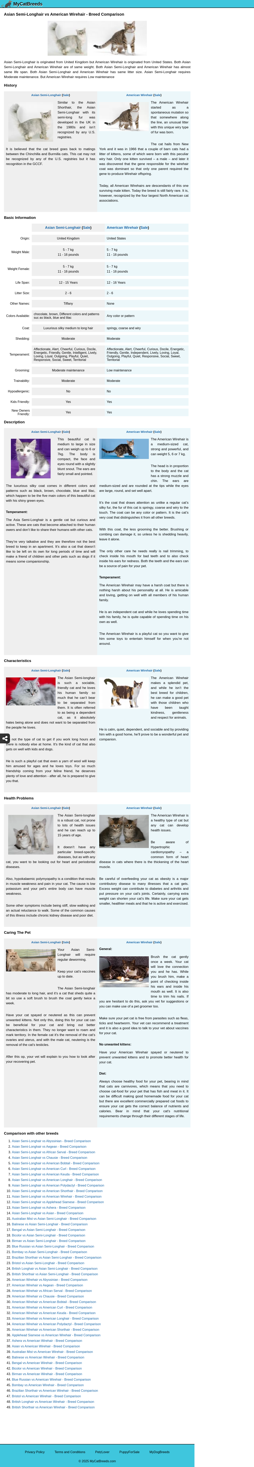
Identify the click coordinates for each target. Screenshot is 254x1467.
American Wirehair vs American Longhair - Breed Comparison (55, 1318)
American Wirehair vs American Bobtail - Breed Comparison (54, 1302)
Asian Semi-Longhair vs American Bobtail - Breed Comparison (55, 1163)
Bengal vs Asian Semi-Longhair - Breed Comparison (48, 1229)
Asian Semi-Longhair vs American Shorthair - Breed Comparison (57, 1191)
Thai (200, 173)
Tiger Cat (203, 165)
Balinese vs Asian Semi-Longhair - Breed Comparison (50, 1224)
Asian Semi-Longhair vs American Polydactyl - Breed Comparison (58, 1185)
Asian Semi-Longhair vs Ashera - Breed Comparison (49, 1207)
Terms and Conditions (70, 1452)
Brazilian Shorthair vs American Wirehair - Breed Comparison (55, 1390)
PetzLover (102, 1452)
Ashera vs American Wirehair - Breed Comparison (47, 1340)
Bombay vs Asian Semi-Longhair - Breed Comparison (49, 1252)
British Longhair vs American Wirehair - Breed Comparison (53, 1401)
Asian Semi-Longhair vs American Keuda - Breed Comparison (55, 1174)
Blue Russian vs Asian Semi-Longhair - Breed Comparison (53, 1246)
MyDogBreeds (159, 1452)
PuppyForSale (129, 1452)
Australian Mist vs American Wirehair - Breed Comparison (52, 1351)
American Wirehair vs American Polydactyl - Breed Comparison (56, 1324)
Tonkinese (204, 157)
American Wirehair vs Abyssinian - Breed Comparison (50, 1279)
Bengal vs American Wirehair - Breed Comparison (47, 1363)
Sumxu (202, 190)
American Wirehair (139, 95)
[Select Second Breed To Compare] (224, 30)
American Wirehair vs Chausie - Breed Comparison (48, 1296)
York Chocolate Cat (210, 57)
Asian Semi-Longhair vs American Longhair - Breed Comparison (57, 1180)
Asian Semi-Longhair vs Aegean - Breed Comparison (49, 1146)
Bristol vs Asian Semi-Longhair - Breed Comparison (48, 1263)
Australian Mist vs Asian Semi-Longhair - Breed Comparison (54, 1218)
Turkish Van (205, 107)
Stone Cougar (207, 198)
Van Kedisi (204, 65)
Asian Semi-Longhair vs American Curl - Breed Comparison (54, 1168)
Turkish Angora (207, 115)
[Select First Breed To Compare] (224, 21)
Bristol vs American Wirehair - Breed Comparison (46, 1396)
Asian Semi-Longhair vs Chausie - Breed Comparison (49, 1157)
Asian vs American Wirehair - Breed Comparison (46, 1346)
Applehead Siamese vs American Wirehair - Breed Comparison (56, 1335)
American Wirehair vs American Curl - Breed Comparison (52, 1307)
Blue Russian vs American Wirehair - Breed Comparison (51, 1379)
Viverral (202, 73)
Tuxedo (202, 98)
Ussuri (201, 82)
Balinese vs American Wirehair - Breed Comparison (48, 1357)
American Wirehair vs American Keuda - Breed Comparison (54, 1313)
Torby (201, 148)
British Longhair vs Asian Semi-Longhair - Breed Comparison (54, 1268)
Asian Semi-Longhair (46, 95)
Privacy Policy (35, 1452)
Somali (202, 215)
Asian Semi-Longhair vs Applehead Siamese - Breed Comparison (58, 1202)
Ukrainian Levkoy (209, 90)
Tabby (201, 182)
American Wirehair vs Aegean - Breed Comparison (47, 1285)
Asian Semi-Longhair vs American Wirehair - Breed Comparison (57, 1196)
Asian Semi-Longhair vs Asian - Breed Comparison (47, 1213)
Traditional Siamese (211, 123)
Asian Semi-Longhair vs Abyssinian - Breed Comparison (51, 1141)
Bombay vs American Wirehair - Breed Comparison (48, 1385)
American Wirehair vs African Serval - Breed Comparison (52, 1290)
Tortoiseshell (206, 140)
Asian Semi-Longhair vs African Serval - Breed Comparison (53, 1152)
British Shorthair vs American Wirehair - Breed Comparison (53, 1407)
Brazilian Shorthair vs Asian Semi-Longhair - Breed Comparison (56, 1257)
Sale (66, 95)
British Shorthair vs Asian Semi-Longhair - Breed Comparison (55, 1274)
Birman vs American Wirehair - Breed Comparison (47, 1374)
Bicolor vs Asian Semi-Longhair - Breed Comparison (48, 1235)
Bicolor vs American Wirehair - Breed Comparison (47, 1368)
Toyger (202, 132)
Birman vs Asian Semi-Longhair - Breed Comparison (49, 1241)
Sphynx (202, 207)
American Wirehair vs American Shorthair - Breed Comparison (55, 1329)
